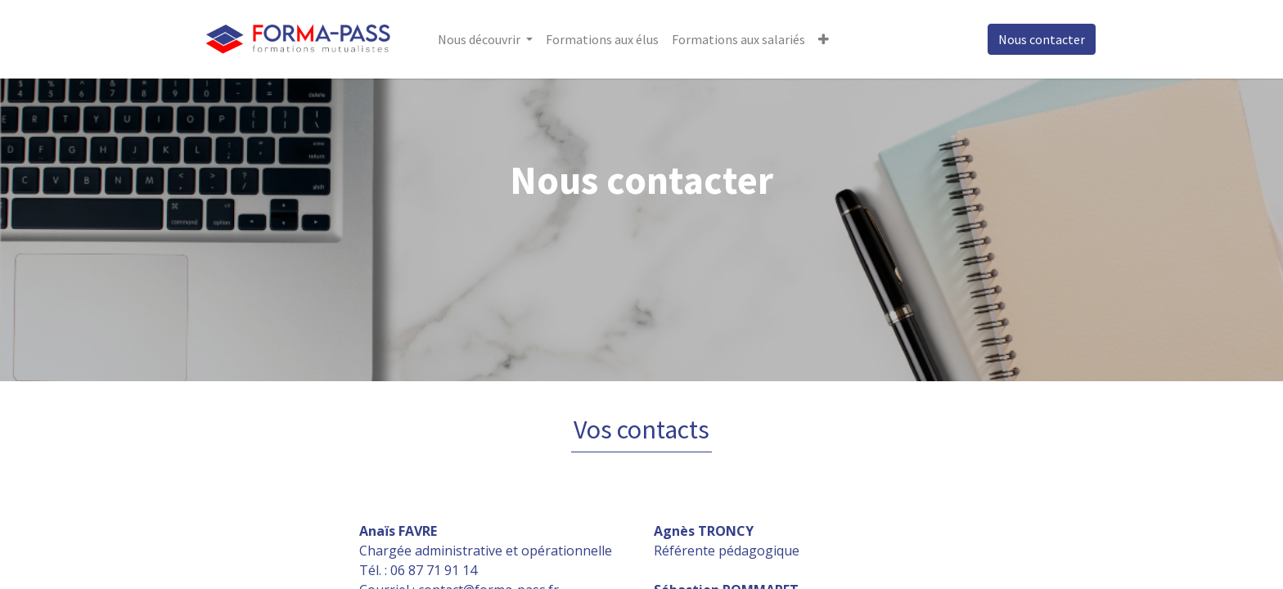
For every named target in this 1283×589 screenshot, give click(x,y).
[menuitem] (602, 39)
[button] (823, 39)
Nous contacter (1041, 39)
